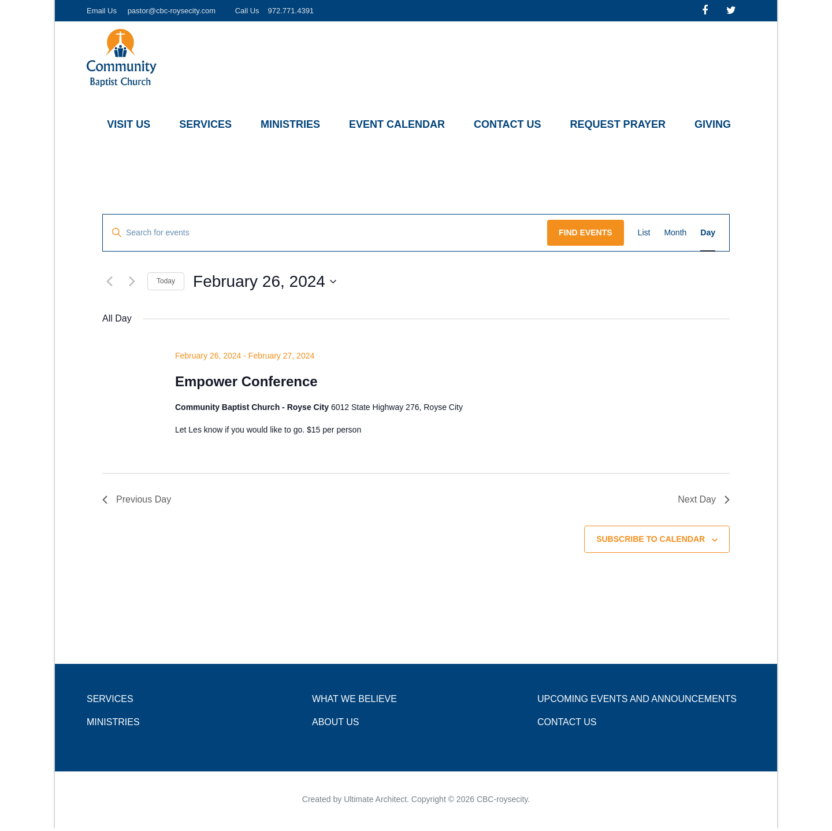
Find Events (585, 232)
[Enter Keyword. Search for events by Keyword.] (325, 233)
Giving (712, 124)
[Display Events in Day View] (707, 233)
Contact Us (507, 124)
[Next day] (132, 282)
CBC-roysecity (502, 799)
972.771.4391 (291, 10)
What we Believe (354, 699)
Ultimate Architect (375, 799)
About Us (335, 722)
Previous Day (136, 499)
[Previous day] (109, 282)
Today (166, 281)
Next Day (704, 499)
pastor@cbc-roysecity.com (172, 10)
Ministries (290, 124)
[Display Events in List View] (644, 233)
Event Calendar (397, 124)
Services (205, 124)
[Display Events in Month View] (675, 233)
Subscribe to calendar (650, 539)
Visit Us (128, 124)
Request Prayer (618, 124)
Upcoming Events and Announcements (637, 699)
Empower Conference (246, 381)
